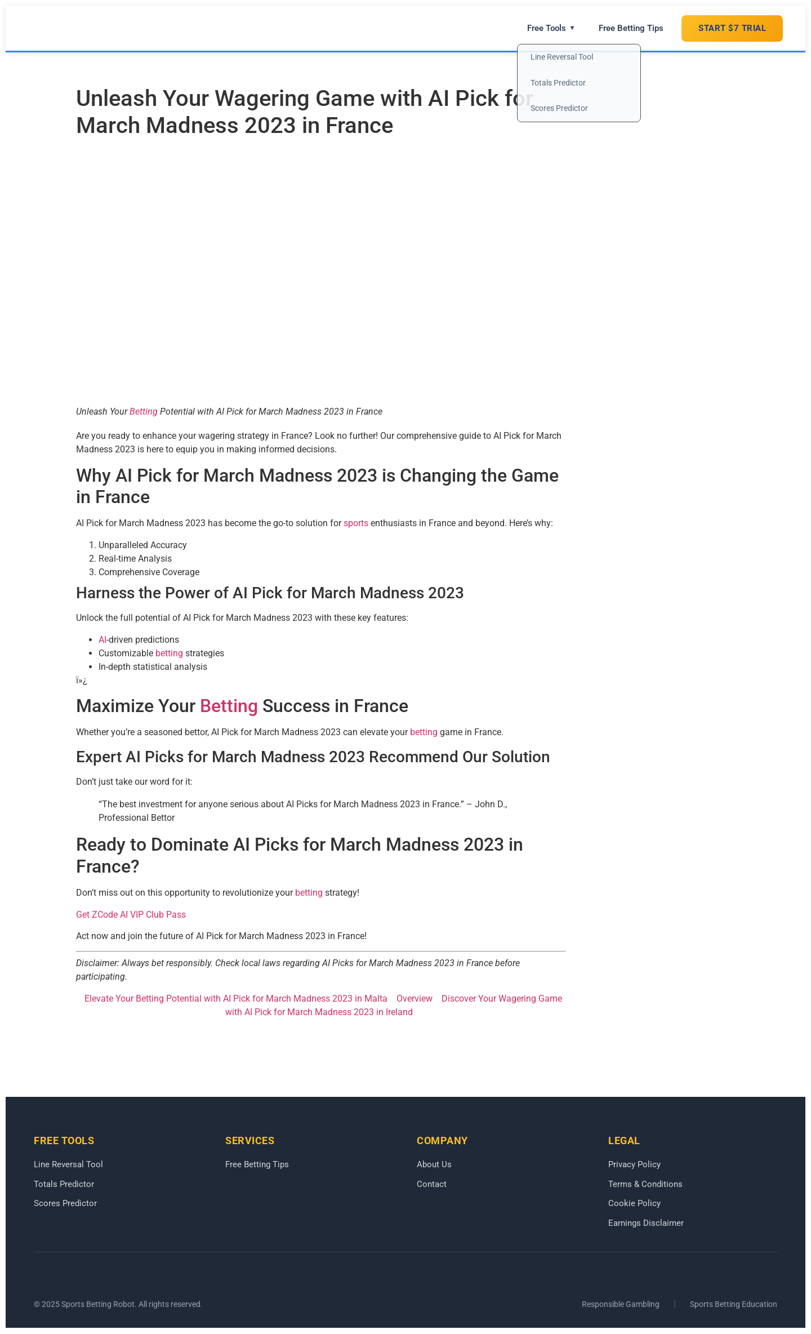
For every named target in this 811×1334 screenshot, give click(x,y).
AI (102, 639)
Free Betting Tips (630, 28)
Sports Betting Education (733, 1304)
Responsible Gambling (621, 1304)
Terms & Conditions (645, 1184)
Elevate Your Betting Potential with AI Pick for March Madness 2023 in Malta (235, 998)
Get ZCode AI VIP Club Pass (131, 914)
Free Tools (551, 28)
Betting (144, 411)
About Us (434, 1164)
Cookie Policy (634, 1204)
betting (169, 653)
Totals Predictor (64, 1184)
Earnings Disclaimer (646, 1223)
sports (356, 523)
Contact (432, 1184)
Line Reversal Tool (68, 1164)
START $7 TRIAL (732, 28)
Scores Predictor (65, 1204)
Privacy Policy (634, 1164)
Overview (414, 998)
